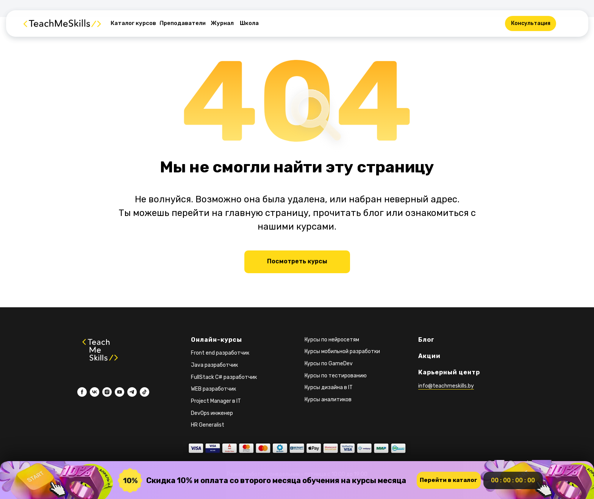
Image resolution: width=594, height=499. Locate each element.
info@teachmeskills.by (446, 386)
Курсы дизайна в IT (329, 387)
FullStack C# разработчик (224, 377)
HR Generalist (207, 425)
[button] (530, 23)
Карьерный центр (449, 372)
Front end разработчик (220, 353)
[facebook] (82, 392)
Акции (429, 356)
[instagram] (107, 392)
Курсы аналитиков (328, 399)
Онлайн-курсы (216, 339)
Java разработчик (214, 365)
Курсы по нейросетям (332, 339)
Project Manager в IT (216, 401)
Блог (426, 339)
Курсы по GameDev (329, 363)
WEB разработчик (213, 389)
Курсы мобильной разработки (342, 351)
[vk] (94, 392)
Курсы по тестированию (336, 375)
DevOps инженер (212, 413)
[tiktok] (144, 392)
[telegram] (132, 392)
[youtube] (119, 392)
